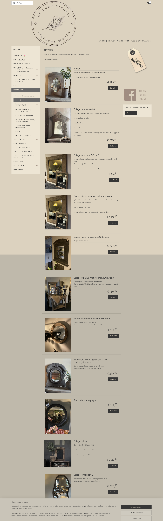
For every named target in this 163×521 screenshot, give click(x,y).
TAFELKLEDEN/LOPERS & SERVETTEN (23, 156)
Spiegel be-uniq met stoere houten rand (94, 277)
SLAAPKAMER (25, 166)
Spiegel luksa (80, 441)
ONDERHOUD (18, 169)
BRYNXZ (19, 131)
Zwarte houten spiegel (85, 400)
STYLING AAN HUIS (21, 147)
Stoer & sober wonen (25, 96)
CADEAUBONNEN (19, 144)
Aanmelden (131, 113)
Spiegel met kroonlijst (84, 109)
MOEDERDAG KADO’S (21, 64)
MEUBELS (25, 76)
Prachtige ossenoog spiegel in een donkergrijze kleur (91, 361)
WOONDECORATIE (25, 90)
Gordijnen (18, 161)
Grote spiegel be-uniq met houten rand (93, 196)
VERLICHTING (25, 139)
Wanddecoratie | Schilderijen (23, 111)
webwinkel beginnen (87, 516)
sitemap (74, 516)
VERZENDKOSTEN (123, 41)
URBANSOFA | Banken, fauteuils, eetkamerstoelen (25, 70)
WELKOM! (17, 50)
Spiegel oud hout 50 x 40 (86, 155)
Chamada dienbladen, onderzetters (25, 121)
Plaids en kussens (24, 116)
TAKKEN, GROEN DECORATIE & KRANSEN (25, 81)
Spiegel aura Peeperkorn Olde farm (92, 237)
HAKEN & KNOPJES (23, 136)
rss (79, 516)
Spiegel (77, 68)
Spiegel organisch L (83, 474)
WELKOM (102, 41)
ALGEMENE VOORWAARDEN (141, 41)
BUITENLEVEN (19, 60)
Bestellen (113, 88)
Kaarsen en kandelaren (27, 105)
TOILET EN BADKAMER (22, 152)
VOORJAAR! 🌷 (19, 56)
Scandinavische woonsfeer (23, 126)
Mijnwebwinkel (108, 516)
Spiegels (20, 100)
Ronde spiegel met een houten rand (92, 318)
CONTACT (111, 41)
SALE (15, 86)
